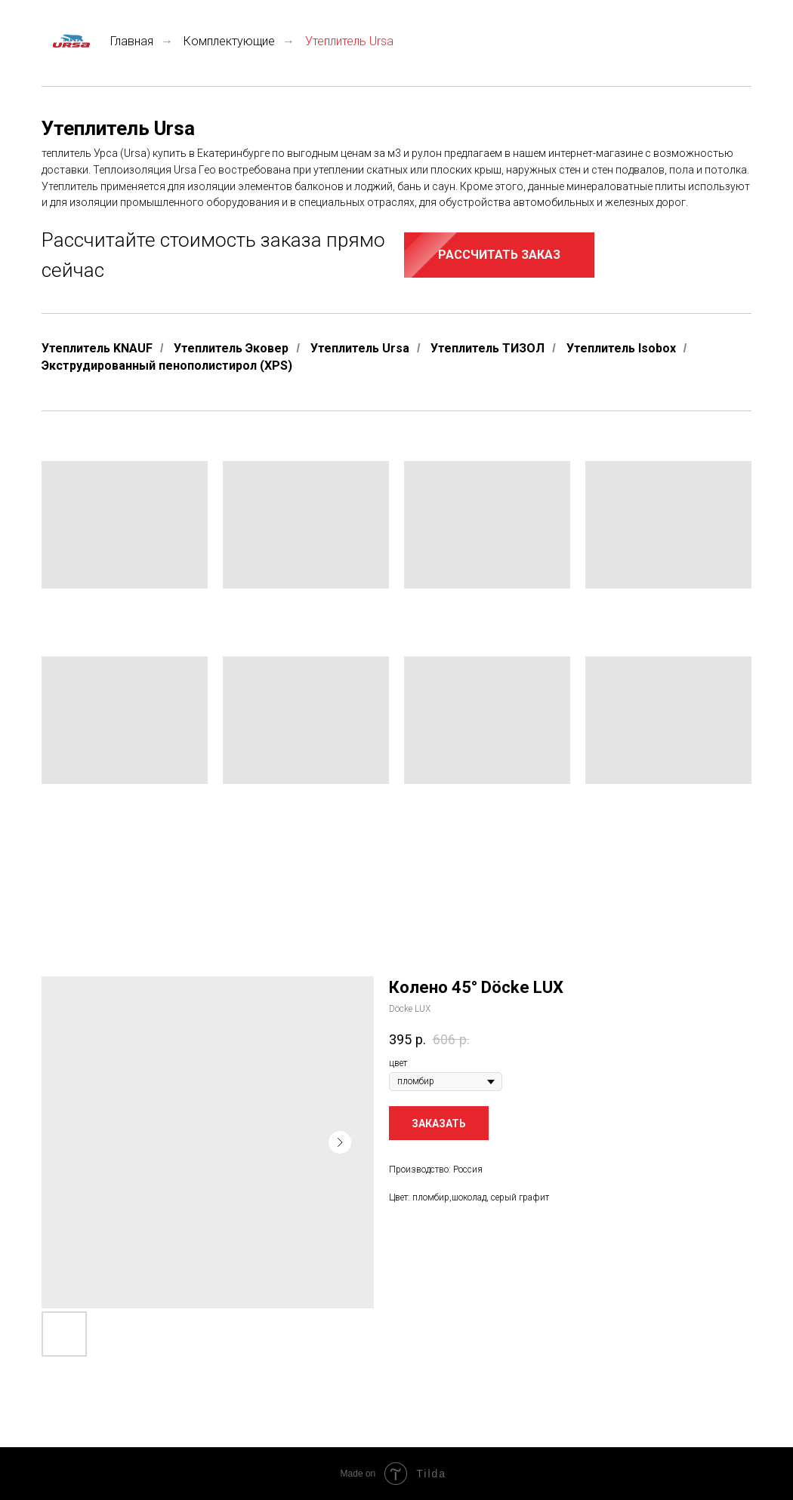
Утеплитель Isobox (621, 348)
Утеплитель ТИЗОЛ (487, 348)
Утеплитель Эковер (231, 348)
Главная (97, 41)
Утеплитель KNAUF (97, 348)
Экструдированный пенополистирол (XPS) (167, 365)
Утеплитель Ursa (359, 348)
